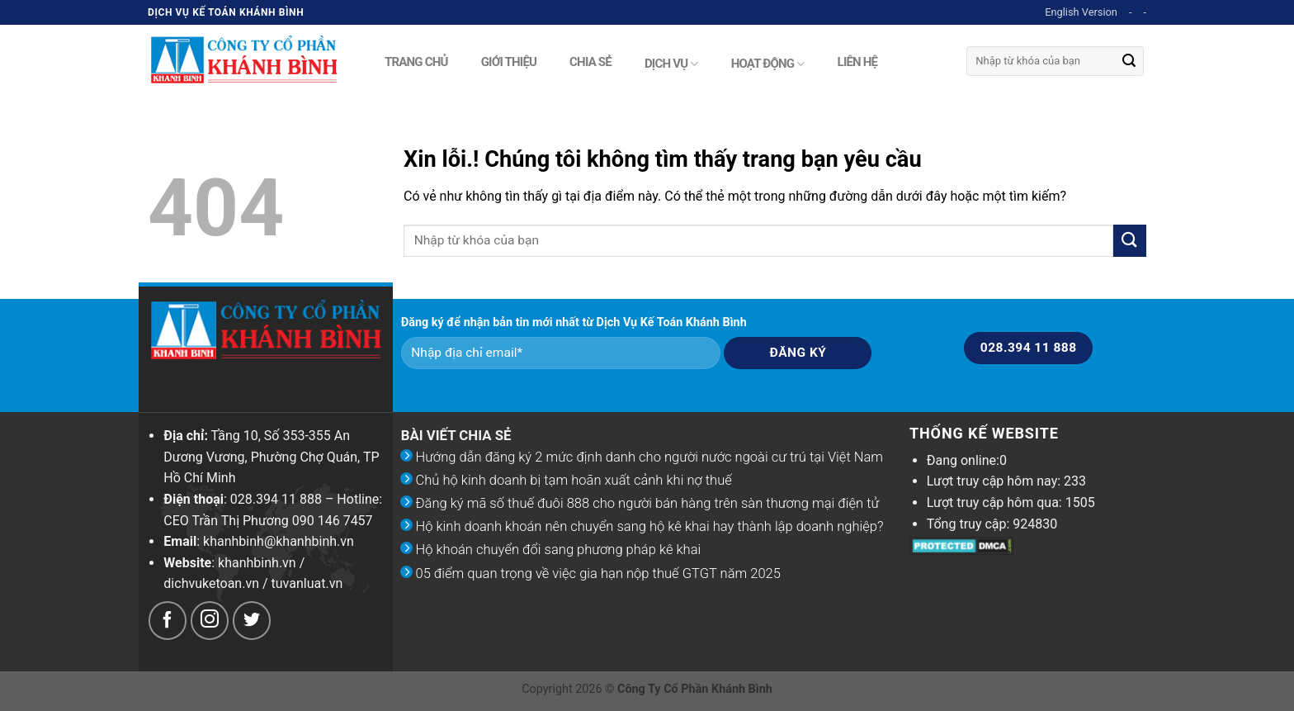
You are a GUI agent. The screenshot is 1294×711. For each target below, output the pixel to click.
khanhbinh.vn (257, 563)
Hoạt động (768, 64)
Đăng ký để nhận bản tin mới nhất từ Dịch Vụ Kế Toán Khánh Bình (574, 322)
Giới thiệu (508, 60)
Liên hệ (858, 60)
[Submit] (1129, 61)
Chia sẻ (590, 60)
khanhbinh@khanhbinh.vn (278, 541)
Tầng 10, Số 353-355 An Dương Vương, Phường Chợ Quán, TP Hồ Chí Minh (271, 457)
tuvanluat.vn (307, 583)
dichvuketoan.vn (211, 583)
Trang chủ (416, 60)
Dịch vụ (671, 64)
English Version (1081, 12)
